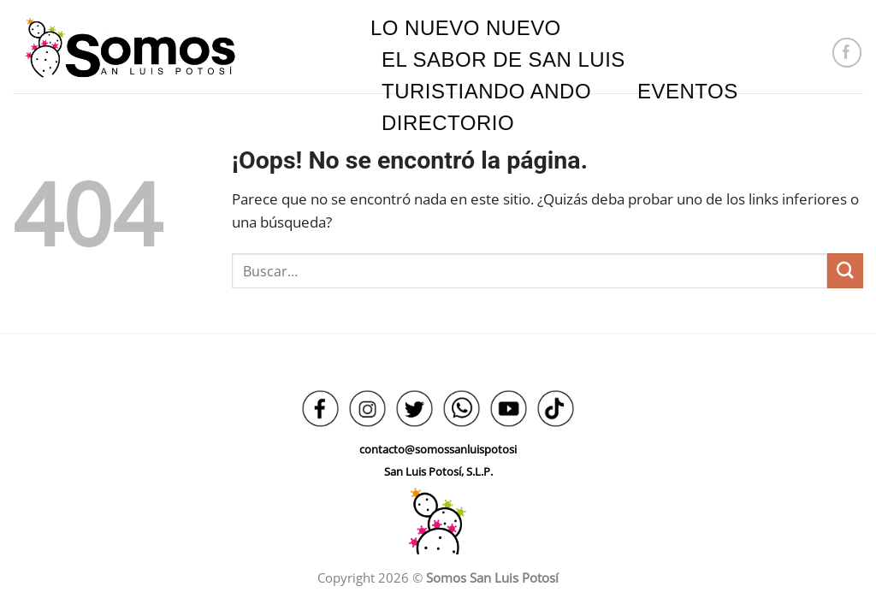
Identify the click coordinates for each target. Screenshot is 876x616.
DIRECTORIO (448, 122)
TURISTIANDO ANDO (486, 91)
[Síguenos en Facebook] (847, 53)
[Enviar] (845, 270)
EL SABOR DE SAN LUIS (503, 59)
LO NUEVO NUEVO (465, 27)
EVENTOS (687, 91)
